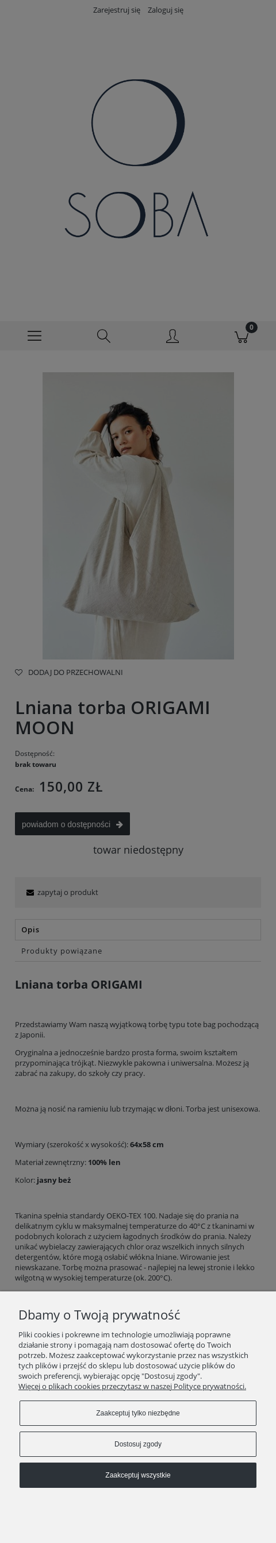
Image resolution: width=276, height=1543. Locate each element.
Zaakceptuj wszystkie (137, 1475)
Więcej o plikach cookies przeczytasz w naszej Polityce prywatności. (132, 1386)
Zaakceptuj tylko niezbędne (137, 1413)
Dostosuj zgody (138, 1444)
